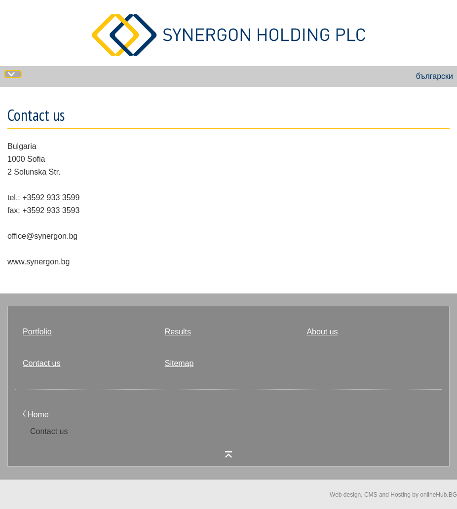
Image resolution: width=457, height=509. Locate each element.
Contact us (41, 363)
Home (38, 414)
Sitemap (179, 363)
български (434, 76)
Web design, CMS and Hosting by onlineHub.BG (393, 494)
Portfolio (37, 331)
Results (178, 331)
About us (322, 331)
